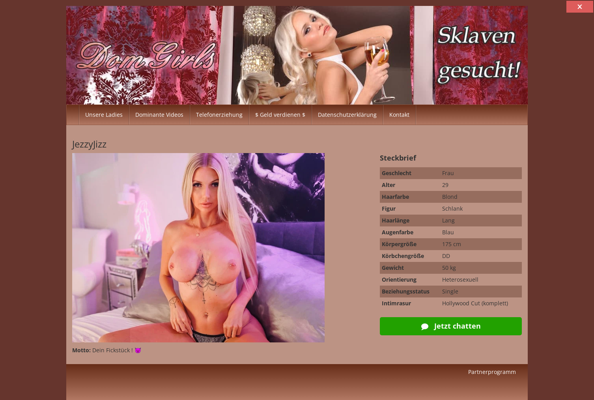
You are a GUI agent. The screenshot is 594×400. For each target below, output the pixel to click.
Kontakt (399, 114)
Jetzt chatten (451, 326)
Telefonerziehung (219, 114)
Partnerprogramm (492, 372)
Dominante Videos (159, 114)
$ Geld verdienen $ (280, 114)
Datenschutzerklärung (347, 114)
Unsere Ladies (104, 114)
